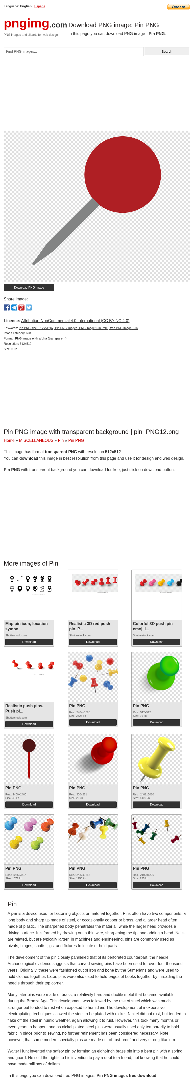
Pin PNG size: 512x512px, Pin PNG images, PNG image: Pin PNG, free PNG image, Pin (78, 328)
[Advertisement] (97, 95)
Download (29, 642)
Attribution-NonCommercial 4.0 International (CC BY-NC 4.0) (75, 321)
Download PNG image (29, 287)
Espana (39, 6)
